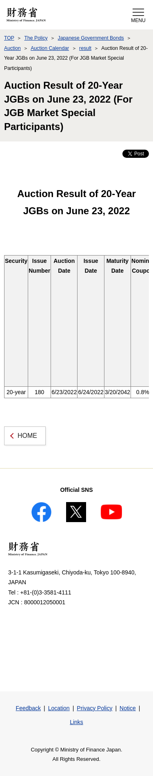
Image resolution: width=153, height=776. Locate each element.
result (85, 48)
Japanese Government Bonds (91, 38)
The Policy (35, 38)
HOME (27, 435)
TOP (9, 38)
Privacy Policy (94, 708)
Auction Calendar (50, 48)
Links (76, 722)
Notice (128, 708)
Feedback (28, 708)
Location (59, 708)
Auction (12, 48)
